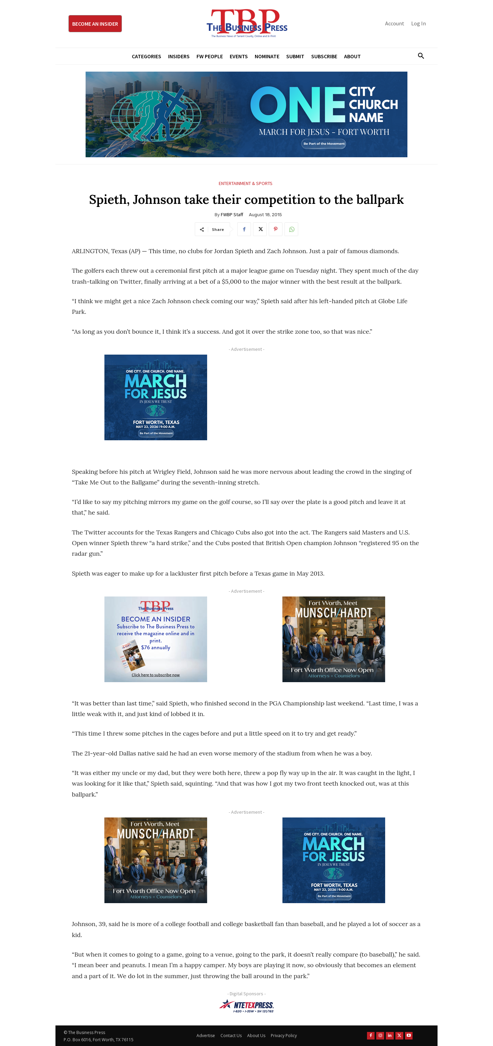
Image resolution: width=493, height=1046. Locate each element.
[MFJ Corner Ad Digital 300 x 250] (156, 397)
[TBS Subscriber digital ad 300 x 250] (156, 639)
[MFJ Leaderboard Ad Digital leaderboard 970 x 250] (246, 114)
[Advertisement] (334, 403)
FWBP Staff (232, 214)
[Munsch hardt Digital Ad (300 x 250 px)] (334, 639)
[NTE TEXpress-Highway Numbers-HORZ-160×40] (246, 1006)
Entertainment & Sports (246, 183)
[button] (418, 56)
